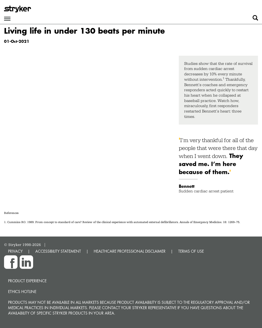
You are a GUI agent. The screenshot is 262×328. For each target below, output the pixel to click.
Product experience (27, 280)
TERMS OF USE (191, 251)
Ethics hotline (22, 291)
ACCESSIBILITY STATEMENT (58, 251)
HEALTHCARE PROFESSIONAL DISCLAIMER (130, 251)
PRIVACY (15, 251)
